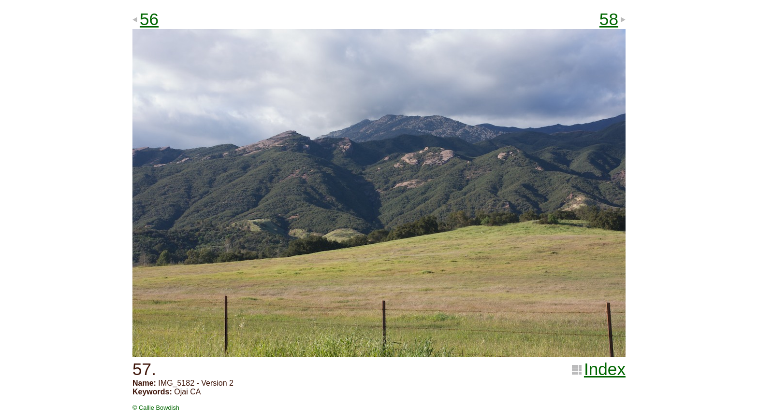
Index (605, 369)
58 (608, 19)
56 (149, 19)
